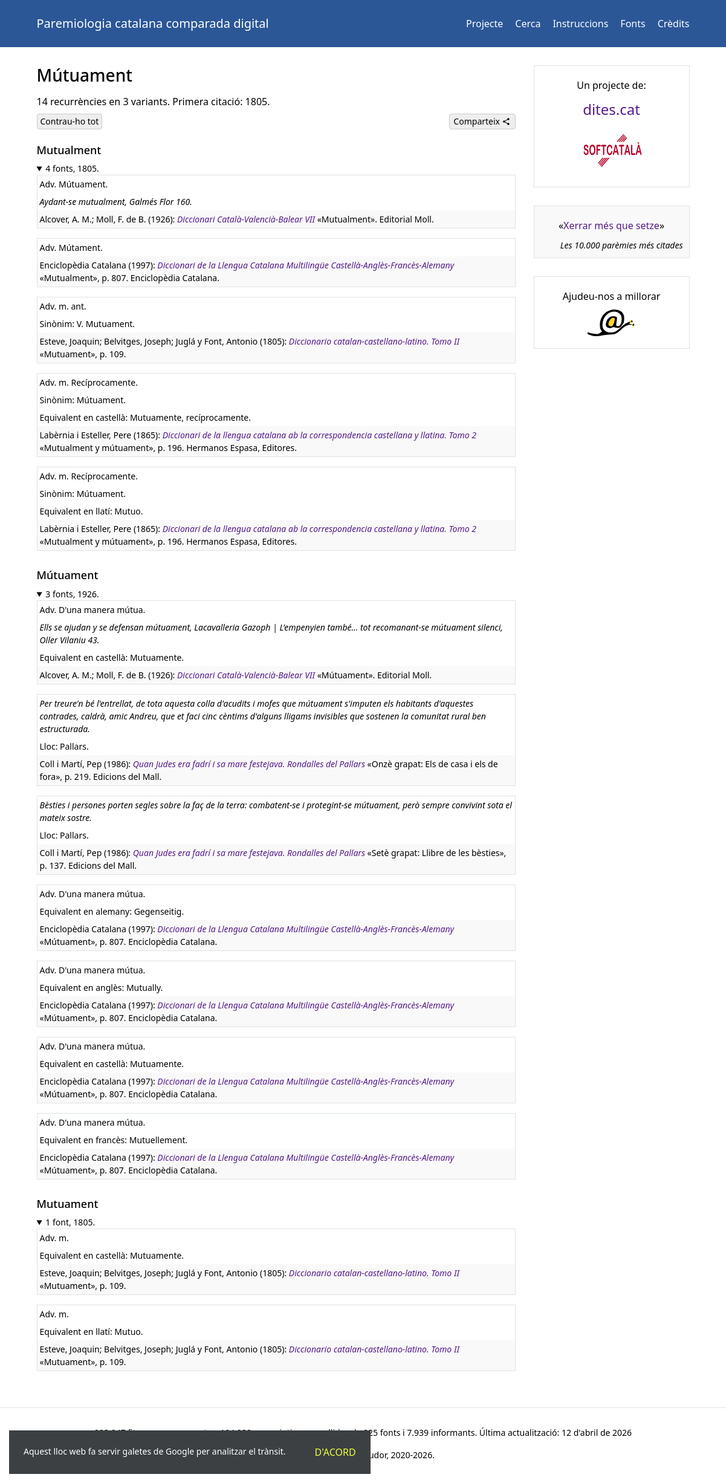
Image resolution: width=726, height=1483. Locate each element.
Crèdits (674, 23)
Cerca (527, 23)
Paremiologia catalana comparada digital (153, 23)
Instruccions (580, 23)
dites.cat (611, 109)
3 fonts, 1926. (72, 594)
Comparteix (481, 121)
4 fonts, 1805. (72, 168)
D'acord (335, 1452)
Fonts (632, 23)
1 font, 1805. (70, 1222)
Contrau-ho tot (70, 121)
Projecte (484, 23)
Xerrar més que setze (611, 225)
